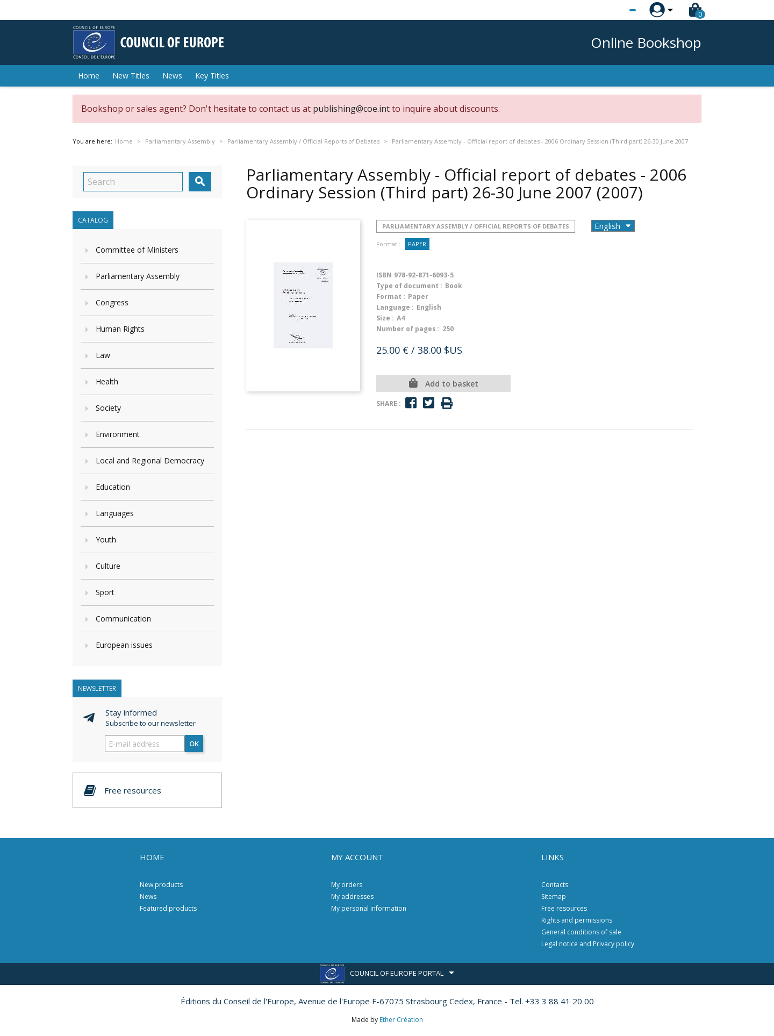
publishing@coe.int (351, 109)
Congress (112, 302)
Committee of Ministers (137, 250)
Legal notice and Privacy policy (587, 943)
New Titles (130, 75)
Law (103, 355)
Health (107, 381)
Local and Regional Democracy (150, 460)
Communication (123, 618)
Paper (417, 244)
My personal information (368, 908)
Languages (115, 513)
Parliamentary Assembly (138, 276)
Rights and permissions (576, 920)
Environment (118, 434)
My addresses (352, 896)
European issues (124, 645)
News (172, 75)
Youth (106, 539)
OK (194, 743)
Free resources (564, 908)
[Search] (133, 181)
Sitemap (553, 896)
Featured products (168, 908)
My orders (346, 884)
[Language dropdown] (612, 10)
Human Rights (120, 329)
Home (88, 75)
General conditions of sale (581, 932)
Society (108, 408)
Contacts (554, 884)
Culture (108, 566)
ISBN (384, 275)
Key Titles (212, 75)
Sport (105, 592)
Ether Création (401, 1019)
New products (161, 884)
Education (113, 487)
